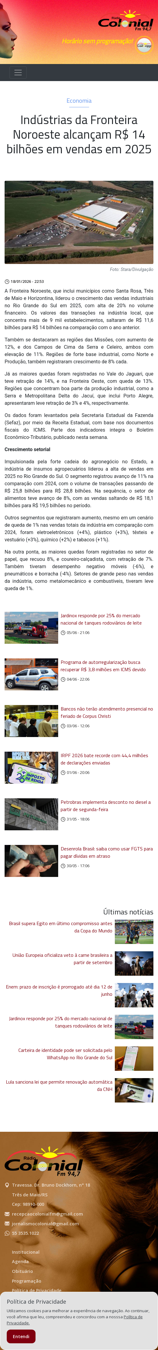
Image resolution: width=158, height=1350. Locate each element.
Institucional (26, 1252)
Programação (26, 1281)
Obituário (22, 1271)
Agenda (20, 1261)
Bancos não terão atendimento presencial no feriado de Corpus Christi (107, 712)
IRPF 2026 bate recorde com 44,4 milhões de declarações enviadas (104, 759)
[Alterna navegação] (18, 72)
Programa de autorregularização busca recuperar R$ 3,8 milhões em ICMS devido (103, 665)
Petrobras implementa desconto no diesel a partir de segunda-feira (106, 805)
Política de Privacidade (37, 1290)
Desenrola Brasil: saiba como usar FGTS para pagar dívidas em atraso (107, 852)
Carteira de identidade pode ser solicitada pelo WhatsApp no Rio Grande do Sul (65, 1053)
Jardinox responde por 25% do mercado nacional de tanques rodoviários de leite (101, 619)
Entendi (21, 1336)
